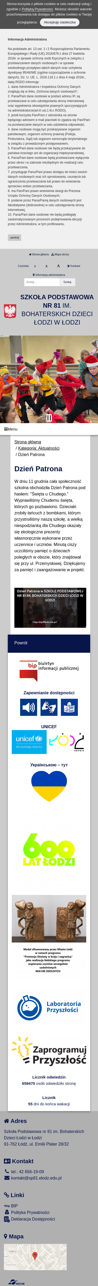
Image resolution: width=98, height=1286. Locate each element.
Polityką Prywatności (37, 9)
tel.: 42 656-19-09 (24, 1171)
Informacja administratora (49, 275)
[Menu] (49, 429)
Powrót (20, 643)
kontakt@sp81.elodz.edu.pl (33, 1178)
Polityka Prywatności (26, 1212)
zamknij (14, 237)
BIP (11, 1206)
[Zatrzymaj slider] (49, 418)
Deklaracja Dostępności (29, 1219)
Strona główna (39, 254)
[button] (6, 379)
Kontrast (73, 266)
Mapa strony (60, 254)
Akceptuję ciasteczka (60, 22)
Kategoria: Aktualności (38, 448)
